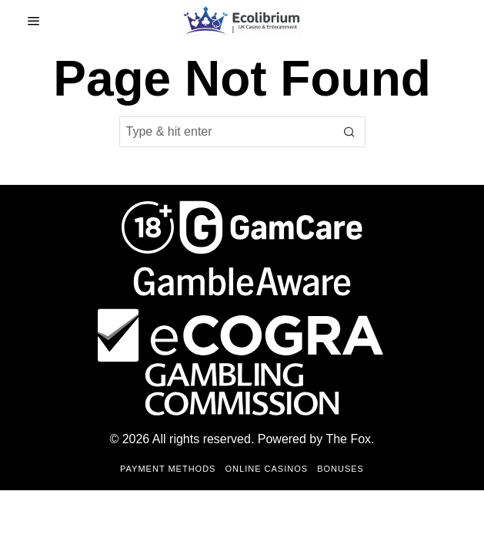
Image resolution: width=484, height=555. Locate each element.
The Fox (348, 439)
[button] (350, 131)
